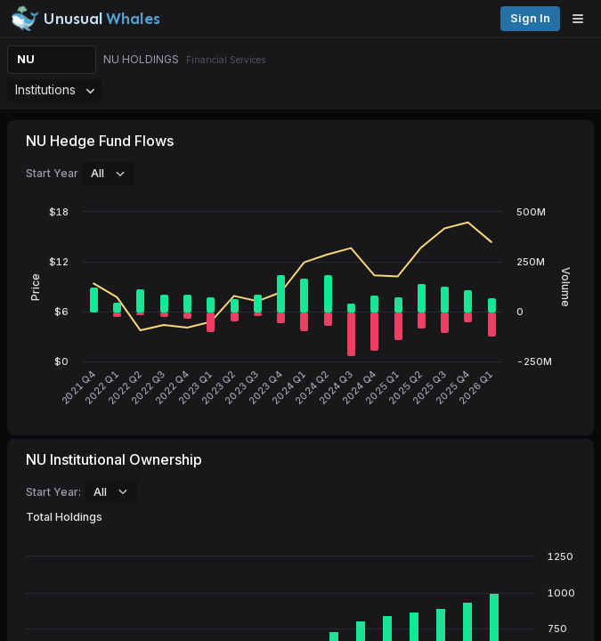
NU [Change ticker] (26, 59)
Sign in (530, 18)
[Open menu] (582, 18)
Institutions (54, 89)
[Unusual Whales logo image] (85, 18)
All (108, 173)
